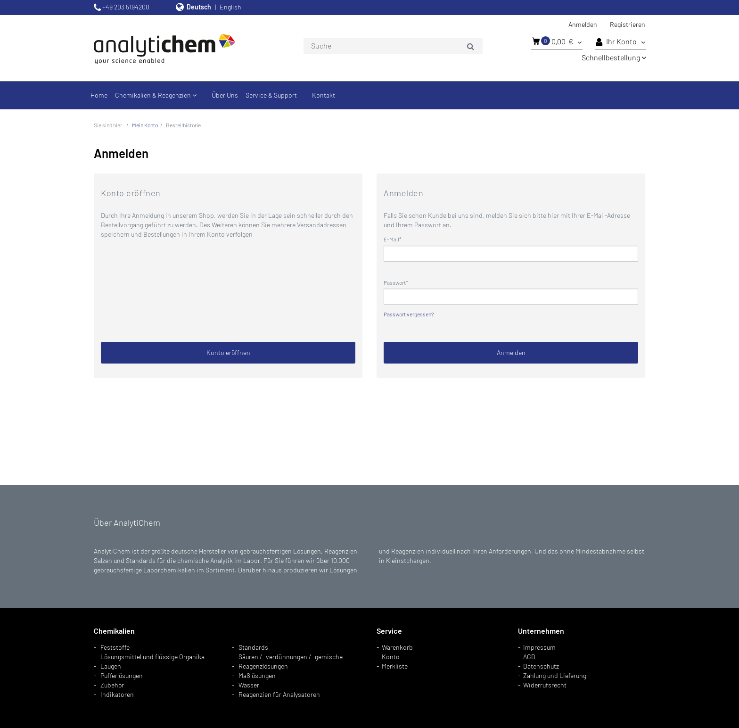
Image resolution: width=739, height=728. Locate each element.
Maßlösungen (257, 675)
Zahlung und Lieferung (554, 675)
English (230, 7)
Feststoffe (115, 647)
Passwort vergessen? (409, 314)
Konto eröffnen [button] (228, 352)
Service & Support (271, 95)
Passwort (395, 282)
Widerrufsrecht (545, 685)
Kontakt (323, 95)
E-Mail (391, 239)
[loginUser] (511, 254)
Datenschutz (541, 666)
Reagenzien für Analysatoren (279, 694)
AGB (529, 657)
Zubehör (112, 685)
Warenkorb (397, 647)
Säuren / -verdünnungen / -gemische (290, 657)
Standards (253, 647)
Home (98, 95)
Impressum (539, 647)
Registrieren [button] (627, 24)
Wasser (248, 685)
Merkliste (395, 666)
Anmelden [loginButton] (511, 352)
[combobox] (393, 46)
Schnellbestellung (614, 57)
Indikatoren (117, 694)
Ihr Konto (620, 42)
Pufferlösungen (121, 675)
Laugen (110, 666)
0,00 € (557, 41)
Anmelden (582, 24)
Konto (391, 657)
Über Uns (225, 95)
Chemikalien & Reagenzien (156, 95)
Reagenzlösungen (263, 666)
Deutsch (199, 7)
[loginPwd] (511, 297)
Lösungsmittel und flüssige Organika (152, 657)
